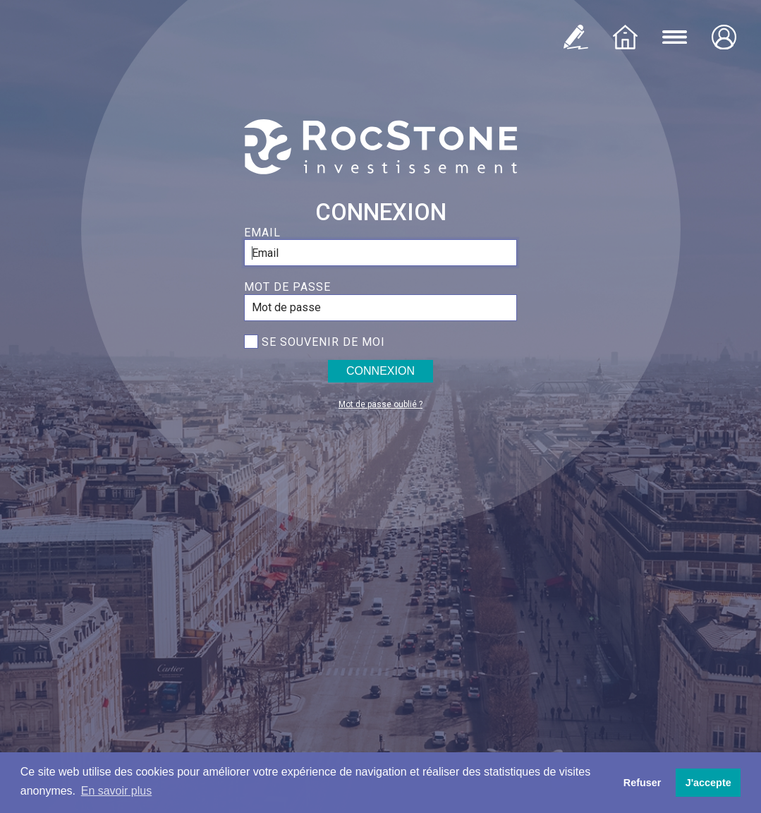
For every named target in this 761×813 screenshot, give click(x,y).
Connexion (380, 371)
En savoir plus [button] (116, 791)
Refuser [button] (642, 782)
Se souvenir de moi (323, 342)
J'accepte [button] (708, 782)
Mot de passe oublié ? (380, 404)
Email (262, 232)
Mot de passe (287, 287)
